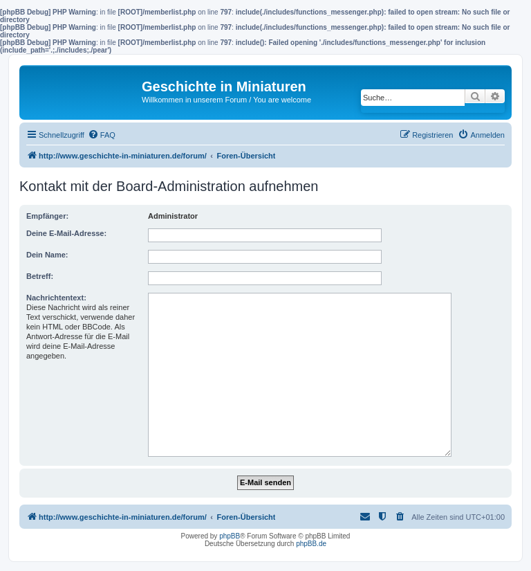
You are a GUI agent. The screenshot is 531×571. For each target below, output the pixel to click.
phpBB (229, 536)
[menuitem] (101, 135)
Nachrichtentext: (56, 297)
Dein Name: (47, 255)
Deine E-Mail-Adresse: (66, 233)
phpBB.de (311, 543)
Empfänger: (47, 216)
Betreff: (39, 276)
